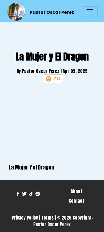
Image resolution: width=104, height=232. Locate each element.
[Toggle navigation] (90, 11)
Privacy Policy (25, 217)
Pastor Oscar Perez (52, 12)
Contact (76, 200)
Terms (47, 217)
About (76, 191)
